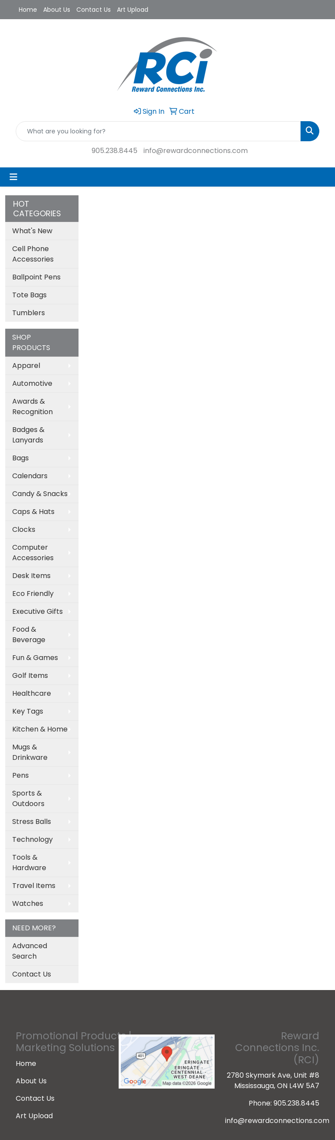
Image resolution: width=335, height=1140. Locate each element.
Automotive (32, 383)
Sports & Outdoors (28, 798)
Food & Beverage (28, 634)
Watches (27, 903)
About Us (56, 9)
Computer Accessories (33, 552)
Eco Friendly (33, 594)
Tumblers (28, 313)
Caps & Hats (33, 512)
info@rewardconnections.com (196, 151)
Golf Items (30, 675)
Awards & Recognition (32, 406)
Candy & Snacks (40, 494)
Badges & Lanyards (28, 435)
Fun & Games (35, 658)
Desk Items (31, 576)
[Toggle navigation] (13, 177)
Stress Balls (31, 822)
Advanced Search (29, 951)
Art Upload (132, 9)
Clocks (23, 529)
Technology (32, 839)
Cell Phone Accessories (33, 254)
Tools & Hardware (29, 862)
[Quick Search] (158, 131)
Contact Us (93, 9)
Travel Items (33, 886)
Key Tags (27, 711)
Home (28, 9)
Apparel (26, 366)
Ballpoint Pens (36, 277)
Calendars (30, 476)
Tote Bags (29, 295)
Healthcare (31, 693)
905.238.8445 (114, 151)
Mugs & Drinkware (30, 752)
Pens (20, 775)
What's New (32, 231)
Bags (20, 458)
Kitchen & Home (40, 729)
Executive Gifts (37, 611)
